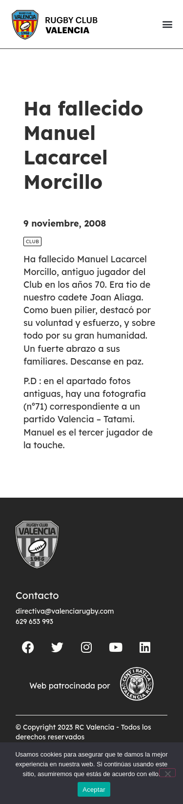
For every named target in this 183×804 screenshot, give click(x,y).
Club (32, 241)
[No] (167, 772)
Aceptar (93, 789)
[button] (167, 24)
